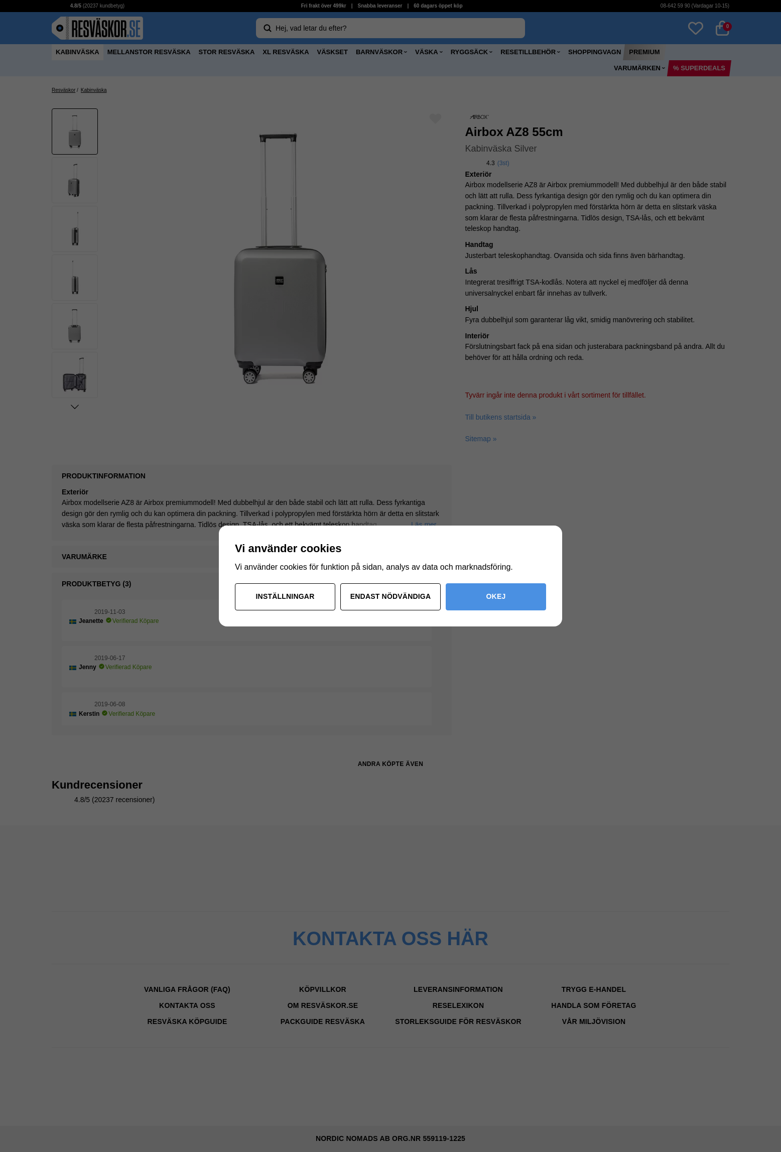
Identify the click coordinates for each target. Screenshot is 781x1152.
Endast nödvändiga (390, 596)
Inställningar (285, 596)
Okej (496, 596)
